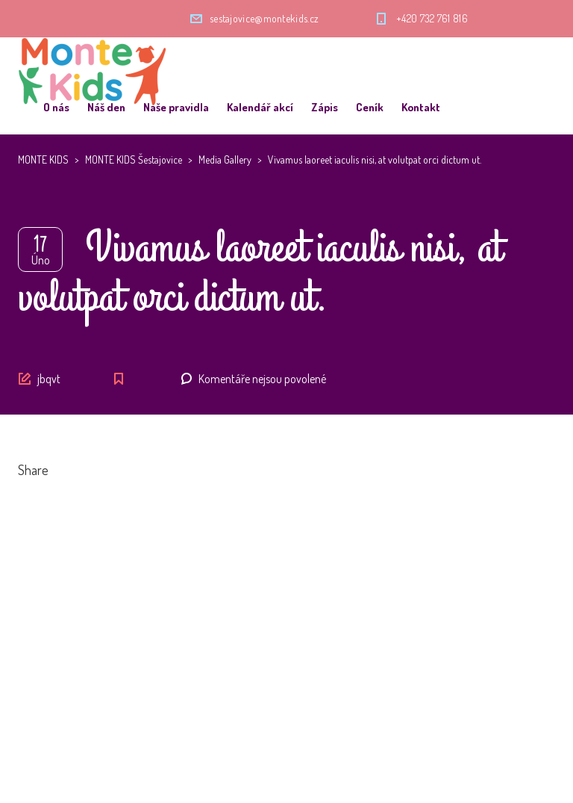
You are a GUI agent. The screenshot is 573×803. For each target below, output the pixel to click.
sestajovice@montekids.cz (264, 18)
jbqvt (48, 378)
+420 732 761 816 (432, 18)
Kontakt (420, 107)
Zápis (324, 107)
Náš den (106, 107)
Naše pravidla (176, 107)
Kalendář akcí (260, 107)
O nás (56, 107)
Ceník (369, 107)
